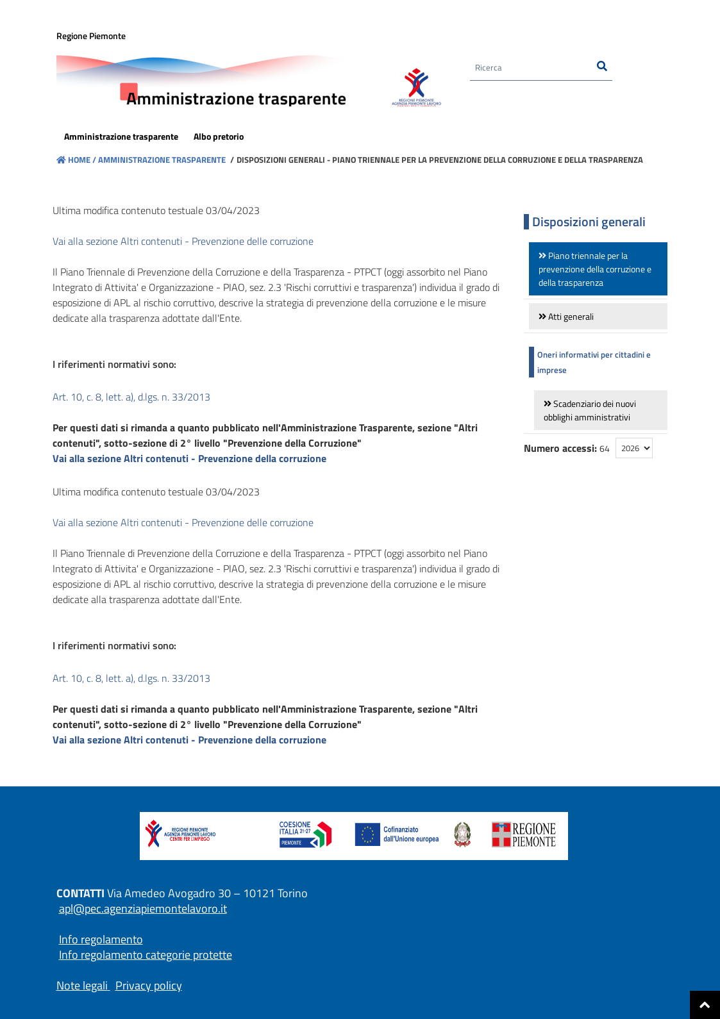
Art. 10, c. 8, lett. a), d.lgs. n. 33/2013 (131, 396)
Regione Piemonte (91, 36)
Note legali (82, 985)
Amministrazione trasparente (161, 159)
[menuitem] (121, 137)
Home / (76, 159)
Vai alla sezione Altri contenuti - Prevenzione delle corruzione (183, 241)
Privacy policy (148, 985)
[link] (598, 268)
